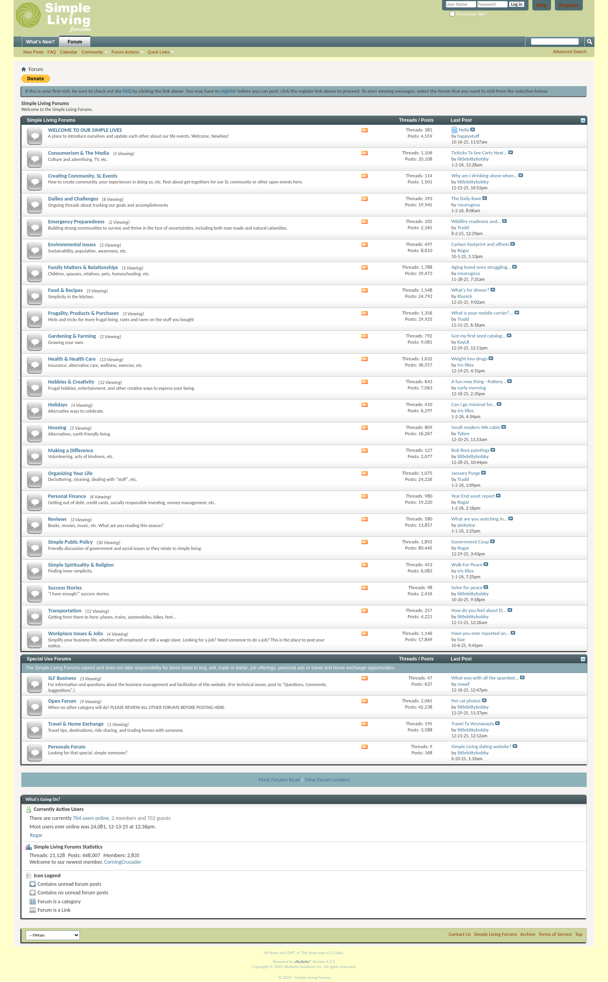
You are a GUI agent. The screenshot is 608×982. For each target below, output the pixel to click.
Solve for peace (466, 587)
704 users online (91, 818)
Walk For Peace (466, 564)
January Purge (465, 473)
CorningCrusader (122, 862)
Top (578, 934)
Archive (527, 934)
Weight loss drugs (469, 358)
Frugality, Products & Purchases (83, 313)
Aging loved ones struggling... (481, 267)
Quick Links (158, 52)
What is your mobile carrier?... (482, 313)
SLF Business (62, 678)
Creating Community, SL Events (82, 176)
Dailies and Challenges (73, 198)
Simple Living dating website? (481, 746)
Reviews (57, 519)
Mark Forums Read (279, 779)
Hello (464, 130)
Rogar (36, 835)
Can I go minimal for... (473, 404)
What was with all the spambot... (485, 678)
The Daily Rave (466, 198)
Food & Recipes (65, 290)
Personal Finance (67, 496)
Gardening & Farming (72, 336)
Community (92, 52)
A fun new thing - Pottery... (478, 381)
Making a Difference (70, 450)
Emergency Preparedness (76, 221)
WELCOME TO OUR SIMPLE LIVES (85, 130)
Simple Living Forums (51, 120)
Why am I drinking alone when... (484, 175)
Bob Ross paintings (470, 450)
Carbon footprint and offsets (480, 244)
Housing (57, 427)
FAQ (52, 52)
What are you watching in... (479, 519)
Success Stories (65, 587)
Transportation (64, 610)
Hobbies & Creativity (71, 382)
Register (569, 5)
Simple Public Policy (70, 542)
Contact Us (460, 934)
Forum (75, 42)
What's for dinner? (470, 290)
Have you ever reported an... (480, 633)
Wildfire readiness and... (476, 221)
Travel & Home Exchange (76, 724)
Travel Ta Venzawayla (472, 723)
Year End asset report (473, 496)
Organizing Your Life (70, 473)
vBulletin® (303, 961)
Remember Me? (468, 14)
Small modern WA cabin (475, 427)
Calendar (69, 52)
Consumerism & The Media (78, 153)
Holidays (57, 404)
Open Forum (62, 701)
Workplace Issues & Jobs (75, 633)
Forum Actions (125, 52)
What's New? (40, 42)
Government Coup (470, 542)
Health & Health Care (72, 359)
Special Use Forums (49, 659)
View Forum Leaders (327, 779)
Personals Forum (66, 746)
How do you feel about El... (478, 610)
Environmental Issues (72, 244)
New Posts (33, 52)
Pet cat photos (466, 701)
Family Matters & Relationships (83, 267)
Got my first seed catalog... (478, 336)
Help (541, 5)
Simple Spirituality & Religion (81, 565)
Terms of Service (555, 934)
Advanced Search (570, 51)
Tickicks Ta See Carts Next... (479, 153)
